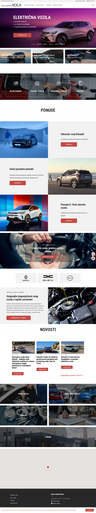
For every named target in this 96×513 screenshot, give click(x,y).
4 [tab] (51, 45)
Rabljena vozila (14, 495)
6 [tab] (63, 45)
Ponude (12, 500)
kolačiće (10, 510)
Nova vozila (40, 5)
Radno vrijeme (56, 503)
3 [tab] (46, 45)
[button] (48, 467)
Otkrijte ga (22, 35)
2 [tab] (40, 45)
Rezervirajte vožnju (48, 256)
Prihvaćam (89, 510)
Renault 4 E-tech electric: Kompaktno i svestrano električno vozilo (70, 359)
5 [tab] (57, 45)
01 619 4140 (56, 501)
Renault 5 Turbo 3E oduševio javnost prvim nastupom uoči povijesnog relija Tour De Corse (47, 360)
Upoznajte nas (14, 503)
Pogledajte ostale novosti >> (72, 375)
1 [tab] (34, 45)
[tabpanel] (48, 28)
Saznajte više (17, 373)
